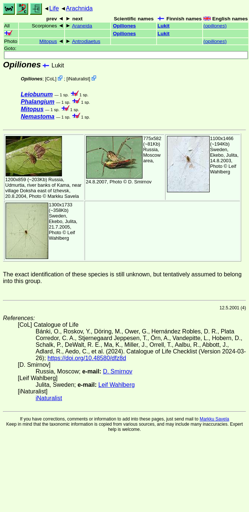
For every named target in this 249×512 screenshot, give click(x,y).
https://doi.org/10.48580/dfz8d (86, 358)
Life (54, 8)
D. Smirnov (139, 181)
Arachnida (79, 8)
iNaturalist (78, 79)
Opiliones (124, 26)
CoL (50, 79)
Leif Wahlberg (223, 168)
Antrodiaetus (86, 41)
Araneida (82, 26)
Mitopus (48, 41)
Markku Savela (214, 419)
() (215, 26)
